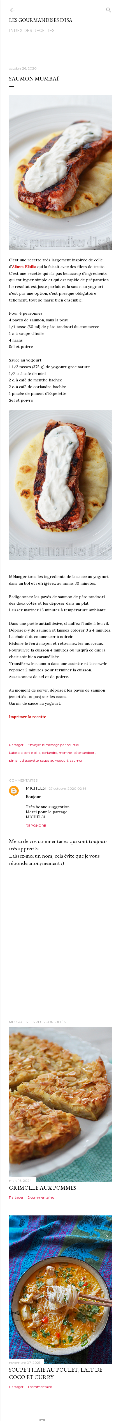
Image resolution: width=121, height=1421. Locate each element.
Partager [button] (16, 745)
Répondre (36, 825)
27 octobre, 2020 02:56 (67, 788)
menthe (65, 752)
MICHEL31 (36, 788)
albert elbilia (30, 752)
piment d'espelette (24, 760)
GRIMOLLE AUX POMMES (42, 1187)
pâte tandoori (84, 752)
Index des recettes (32, 30)
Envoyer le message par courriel (53, 745)
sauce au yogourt (54, 760)
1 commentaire (40, 1387)
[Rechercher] (108, 8)
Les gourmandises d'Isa (40, 20)
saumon (76, 760)
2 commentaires (41, 1197)
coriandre (49, 752)
